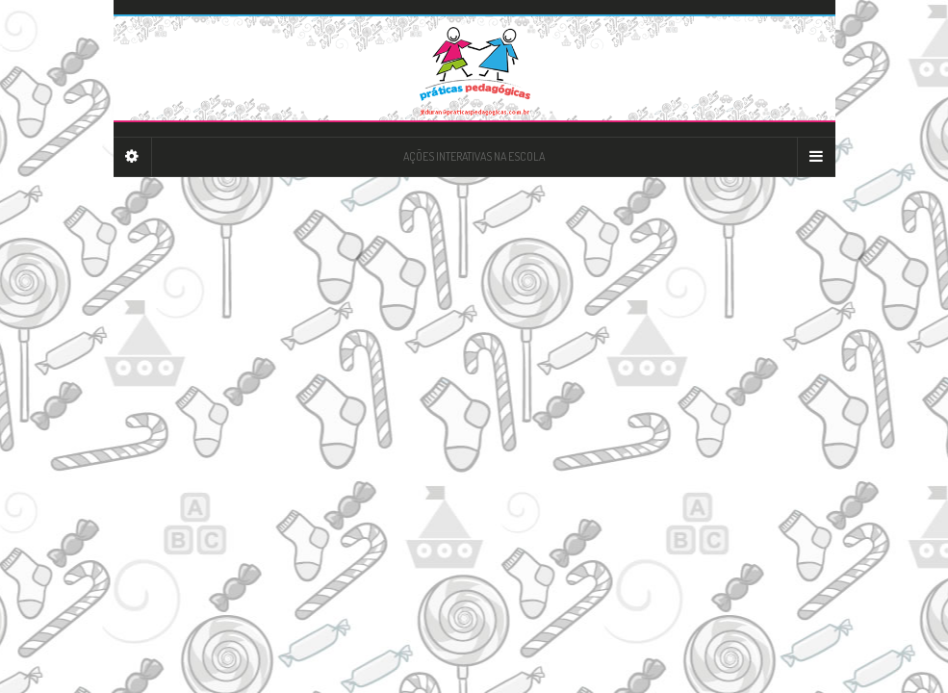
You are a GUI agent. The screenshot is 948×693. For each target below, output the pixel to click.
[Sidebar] (133, 157)
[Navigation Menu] (816, 157)
